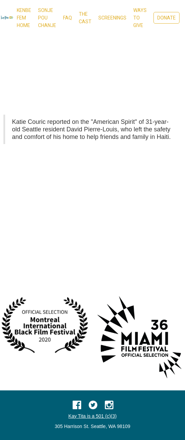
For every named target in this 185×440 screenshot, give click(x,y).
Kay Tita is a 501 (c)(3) (93, 416)
